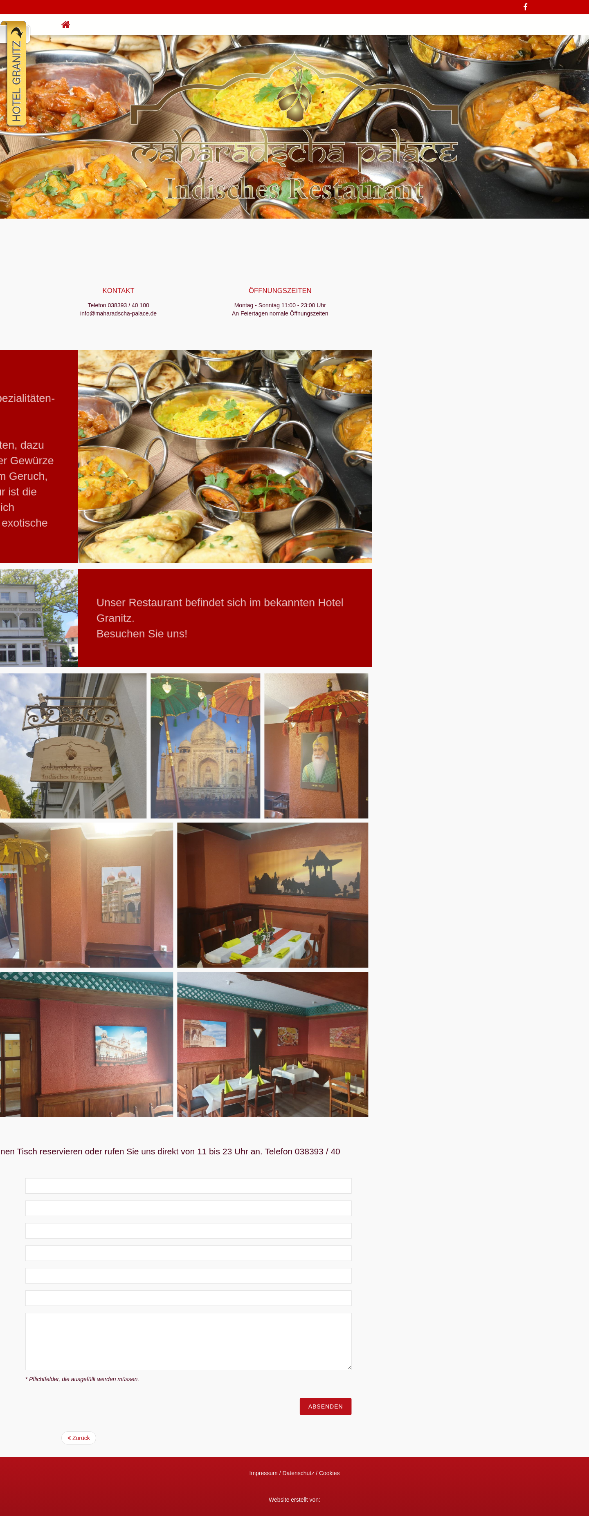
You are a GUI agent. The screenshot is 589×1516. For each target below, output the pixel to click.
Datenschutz (298, 1473)
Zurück (78, 1438)
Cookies (329, 1473)
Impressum (264, 1473)
